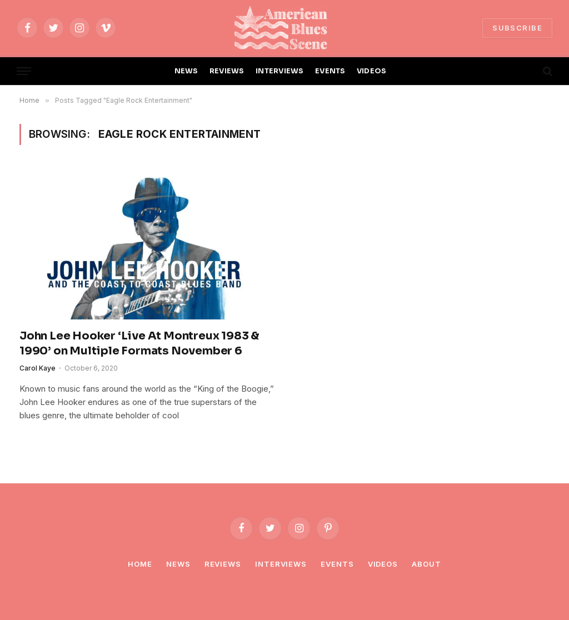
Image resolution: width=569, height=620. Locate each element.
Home (140, 563)
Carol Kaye (37, 368)
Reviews (222, 563)
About (426, 563)
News (178, 563)
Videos (383, 563)
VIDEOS (372, 71)
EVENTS (330, 71)
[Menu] (24, 71)
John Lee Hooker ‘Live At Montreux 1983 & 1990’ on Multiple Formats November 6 (139, 343)
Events (337, 563)
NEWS (186, 71)
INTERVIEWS (280, 71)
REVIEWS (226, 71)
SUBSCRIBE (517, 27)
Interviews (281, 563)
